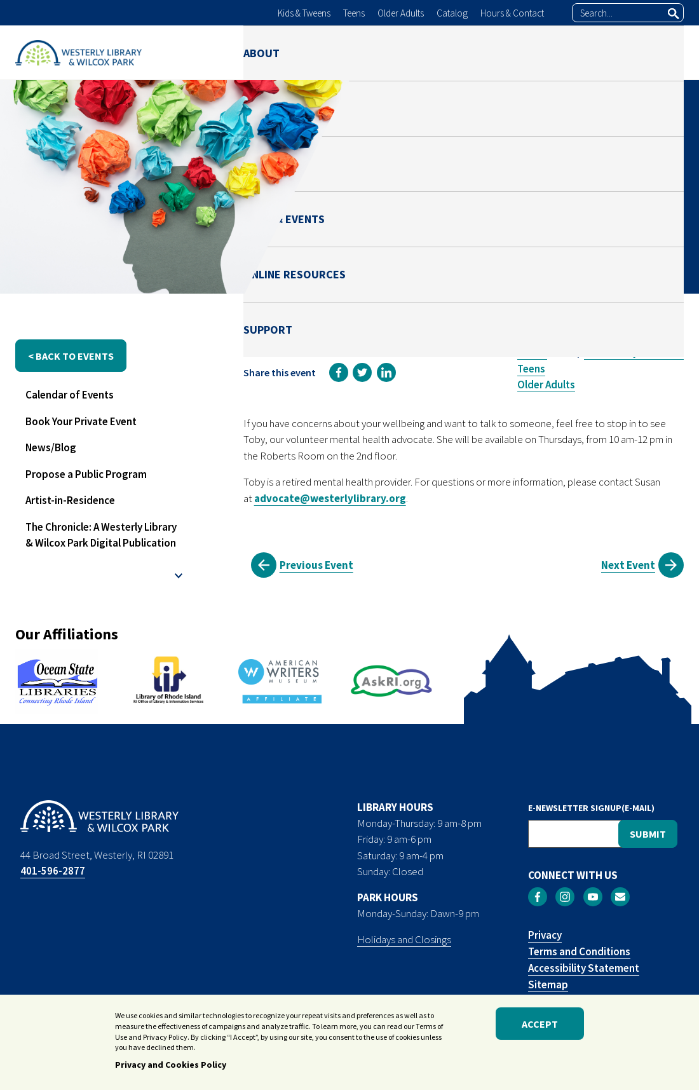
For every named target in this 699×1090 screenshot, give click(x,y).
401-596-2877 (52, 871)
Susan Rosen (557, 252)
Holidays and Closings (404, 939)
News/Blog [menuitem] (50, 447)
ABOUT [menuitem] (261, 52)
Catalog (452, 13)
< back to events (71, 356)
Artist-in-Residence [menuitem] (70, 500)
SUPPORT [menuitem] (659, 52)
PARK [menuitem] (376, 52)
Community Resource (634, 352)
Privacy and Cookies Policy (170, 1064)
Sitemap (548, 984)
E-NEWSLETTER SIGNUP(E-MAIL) (591, 808)
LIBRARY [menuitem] (321, 52)
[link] (338, 372)
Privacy (545, 935)
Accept (540, 1024)
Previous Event (316, 565)
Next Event (628, 565)
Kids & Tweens (304, 13)
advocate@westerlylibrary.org (330, 498)
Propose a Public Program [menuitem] (86, 474)
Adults (532, 352)
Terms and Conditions (579, 951)
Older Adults (400, 13)
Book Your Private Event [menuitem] (81, 421)
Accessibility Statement (583, 968)
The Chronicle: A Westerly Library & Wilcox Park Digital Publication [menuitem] (101, 535)
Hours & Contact (512, 13)
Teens (354, 13)
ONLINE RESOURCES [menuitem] (563, 52)
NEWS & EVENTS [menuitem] (450, 52)
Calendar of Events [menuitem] (69, 395)
